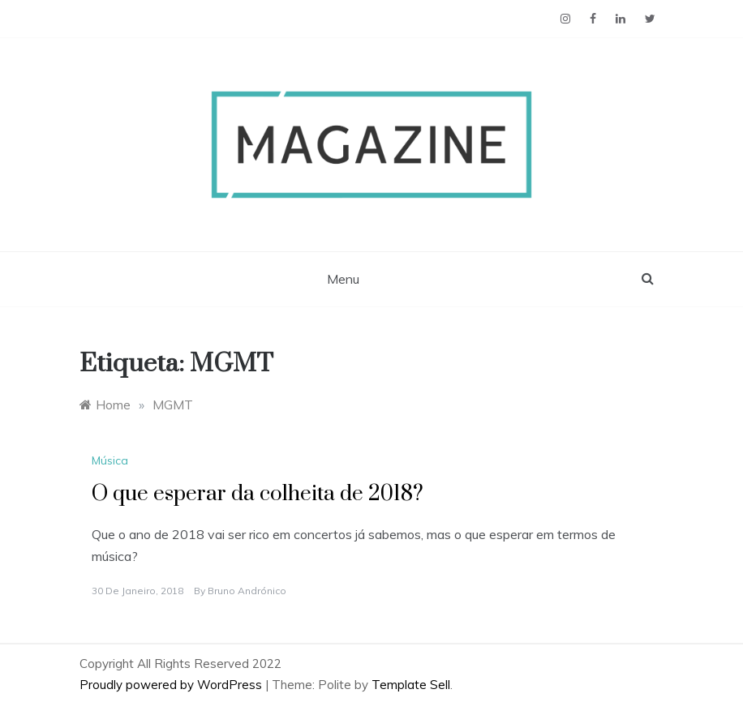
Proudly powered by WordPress (172, 684)
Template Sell (411, 684)
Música (110, 460)
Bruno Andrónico (247, 590)
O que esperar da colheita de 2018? (257, 494)
